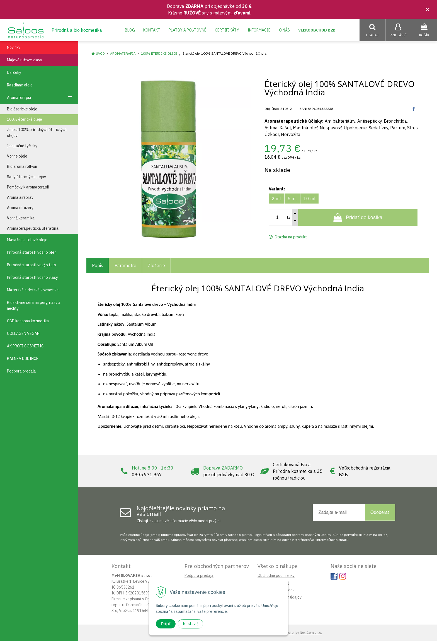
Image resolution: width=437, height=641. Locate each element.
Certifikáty (227, 30)
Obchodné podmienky (276, 575)
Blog (130, 30)
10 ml (309, 199)
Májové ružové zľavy (24, 60)
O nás (284, 30)
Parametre (125, 266)
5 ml (292, 199)
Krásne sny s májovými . (209, 13)
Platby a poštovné (188, 30)
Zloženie (156, 266)
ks (288, 218)
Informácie (259, 30)
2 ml (276, 199)
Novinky (13, 47)
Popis (97, 266)
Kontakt (151, 30)
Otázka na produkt (288, 237)
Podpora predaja (198, 575)
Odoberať (379, 512)
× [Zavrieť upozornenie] (427, 9)
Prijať (165, 623)
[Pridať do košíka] (357, 217)
